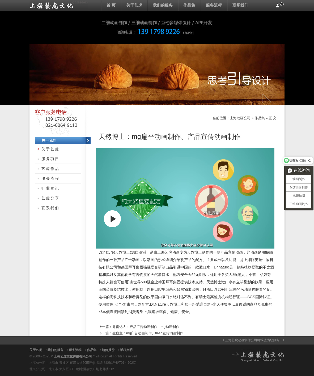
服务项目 (50, 159)
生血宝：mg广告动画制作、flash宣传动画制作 (147, 333)
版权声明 (126, 350)
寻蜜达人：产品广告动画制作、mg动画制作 (145, 327)
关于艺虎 (134, 5)
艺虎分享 (50, 198)
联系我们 (240, 5)
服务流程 (214, 5)
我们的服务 (163, 5)
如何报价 (108, 350)
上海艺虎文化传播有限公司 (73, 356)
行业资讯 (50, 188)
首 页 (111, 5)
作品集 (189, 5)
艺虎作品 (50, 168)
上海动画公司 (58, 5)
